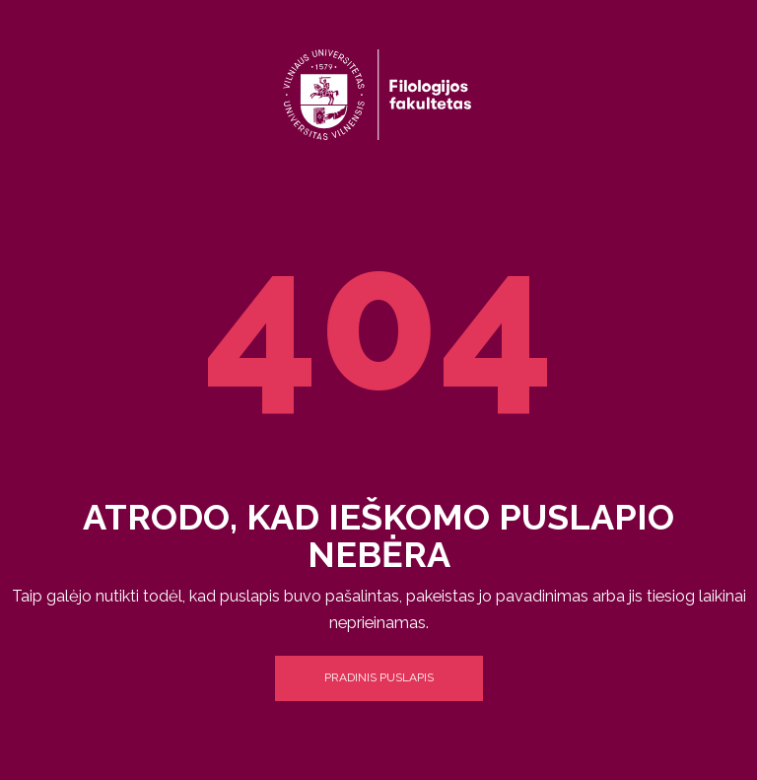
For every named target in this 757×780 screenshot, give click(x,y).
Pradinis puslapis (379, 677)
